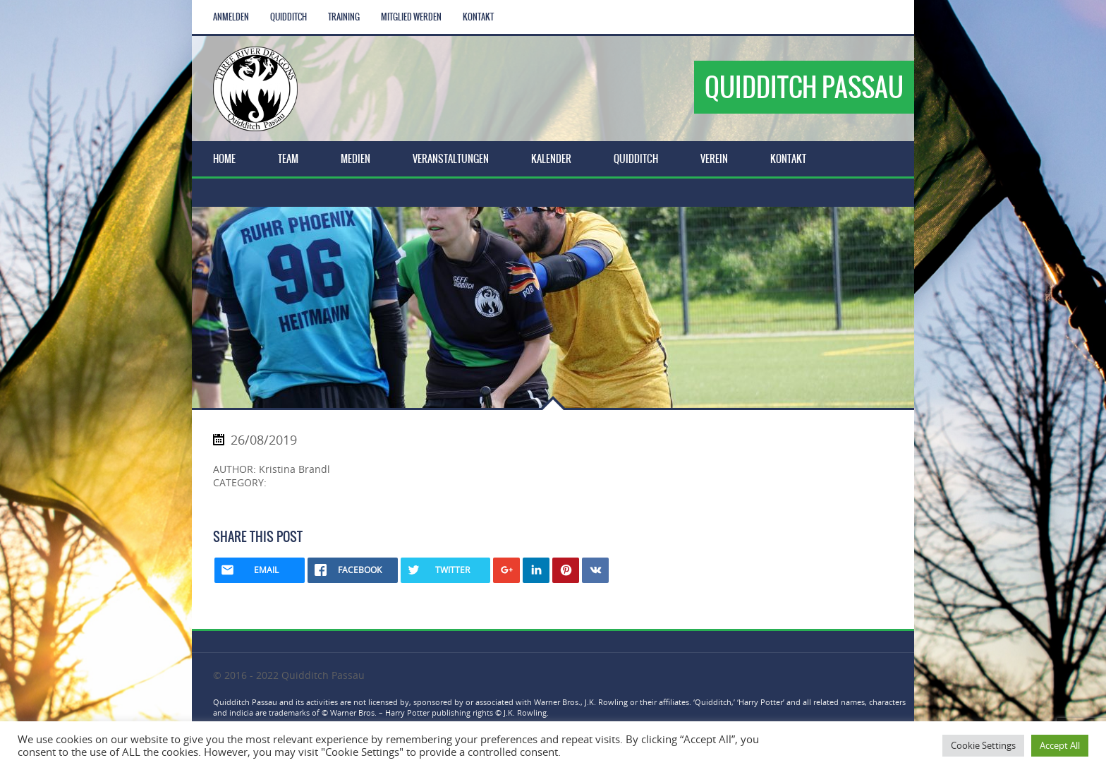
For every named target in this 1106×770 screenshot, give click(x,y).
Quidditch (288, 17)
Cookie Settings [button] (983, 745)
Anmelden (231, 17)
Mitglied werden (411, 17)
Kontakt (478, 17)
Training (344, 17)
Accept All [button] (1060, 745)
